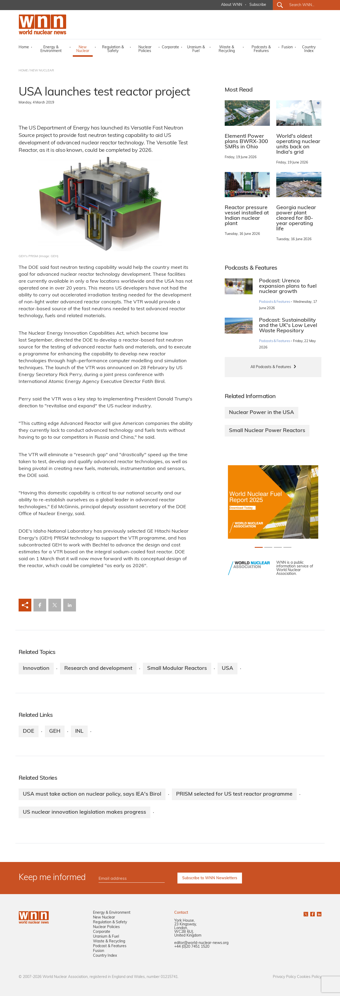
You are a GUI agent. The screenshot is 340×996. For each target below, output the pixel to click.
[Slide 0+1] (259, 547)
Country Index (309, 49)
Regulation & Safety (113, 49)
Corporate (170, 47)
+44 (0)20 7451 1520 (191, 947)
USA (227, 668)
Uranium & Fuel (196, 49)
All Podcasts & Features (270, 367)
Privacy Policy (284, 977)
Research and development (98, 668)
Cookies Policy (309, 977)
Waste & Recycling (227, 49)
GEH (54, 731)
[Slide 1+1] (268, 547)
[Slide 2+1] (278, 547)
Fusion (287, 47)
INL (79, 731)
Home (24, 47)
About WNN (231, 5)
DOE (28, 731)
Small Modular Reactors (177, 668)
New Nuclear (82, 49)
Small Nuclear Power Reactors (267, 430)
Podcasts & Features (261, 49)
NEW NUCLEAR (42, 70)
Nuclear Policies (144, 49)
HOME (23, 70)
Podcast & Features (109, 946)
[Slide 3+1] (287, 547)
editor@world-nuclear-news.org (201, 943)
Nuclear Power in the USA (261, 412)
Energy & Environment (51, 49)
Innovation (36, 668)
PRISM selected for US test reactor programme (234, 794)
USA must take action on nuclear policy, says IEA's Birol (92, 794)
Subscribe (257, 5)
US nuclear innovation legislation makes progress (84, 812)
